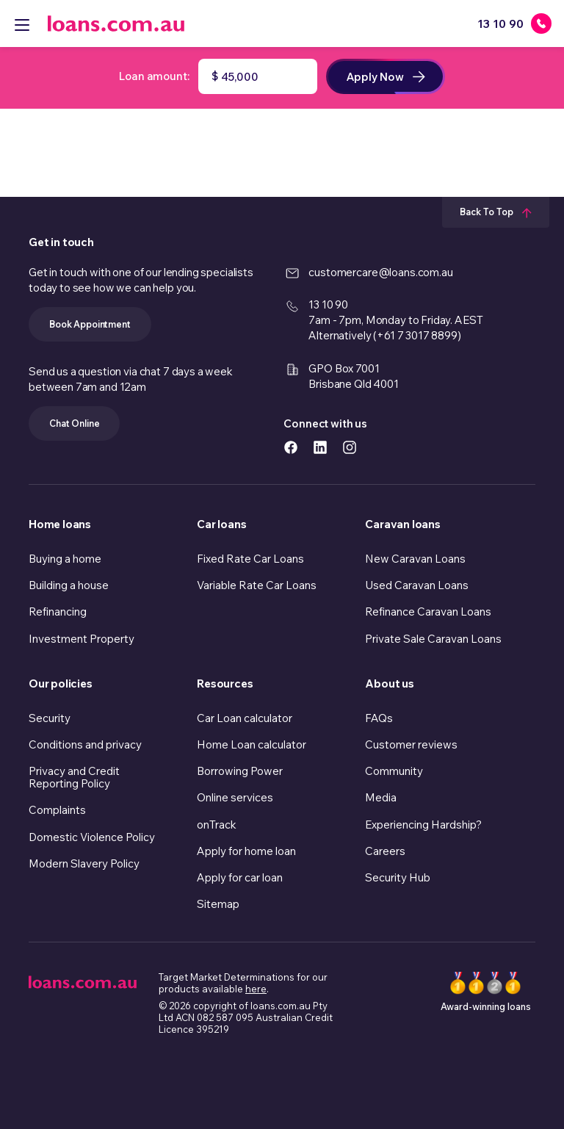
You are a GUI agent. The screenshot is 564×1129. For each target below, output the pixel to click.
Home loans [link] (60, 524)
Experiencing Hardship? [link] (423, 825)
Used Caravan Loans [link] (417, 585)
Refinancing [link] (58, 611)
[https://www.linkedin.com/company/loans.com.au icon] (320, 446)
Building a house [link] (69, 585)
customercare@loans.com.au (380, 272)
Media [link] (381, 797)
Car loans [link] (221, 524)
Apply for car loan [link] (240, 877)
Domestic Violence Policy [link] (92, 837)
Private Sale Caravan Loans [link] (433, 639)
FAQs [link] (379, 718)
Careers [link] (385, 851)
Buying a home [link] (65, 559)
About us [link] (389, 683)
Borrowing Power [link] (240, 771)
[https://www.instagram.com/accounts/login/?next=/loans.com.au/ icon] (349, 446)
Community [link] (394, 771)
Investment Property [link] (81, 639)
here (256, 989)
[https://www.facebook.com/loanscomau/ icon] (290, 446)
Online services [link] (235, 797)
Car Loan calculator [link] (244, 718)
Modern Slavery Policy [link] (84, 863)
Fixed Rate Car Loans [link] (250, 559)
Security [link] (49, 718)
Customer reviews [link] (411, 744)
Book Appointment (90, 324)
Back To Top (496, 211)
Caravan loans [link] (402, 524)
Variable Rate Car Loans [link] (257, 585)
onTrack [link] (216, 825)
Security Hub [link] (397, 877)
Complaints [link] (57, 810)
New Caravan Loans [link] (415, 559)
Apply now (385, 77)
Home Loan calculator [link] (251, 744)
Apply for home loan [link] (246, 851)
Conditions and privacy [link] (85, 744)
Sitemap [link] (218, 904)
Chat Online (74, 423)
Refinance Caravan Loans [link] (428, 611)
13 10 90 (328, 304)
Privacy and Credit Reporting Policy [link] (74, 777)
